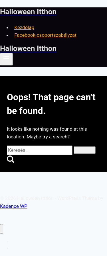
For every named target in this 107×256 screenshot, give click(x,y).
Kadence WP (13, 206)
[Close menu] (1, 229)
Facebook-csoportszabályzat (45, 35)
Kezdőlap (24, 27)
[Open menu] (6, 59)
